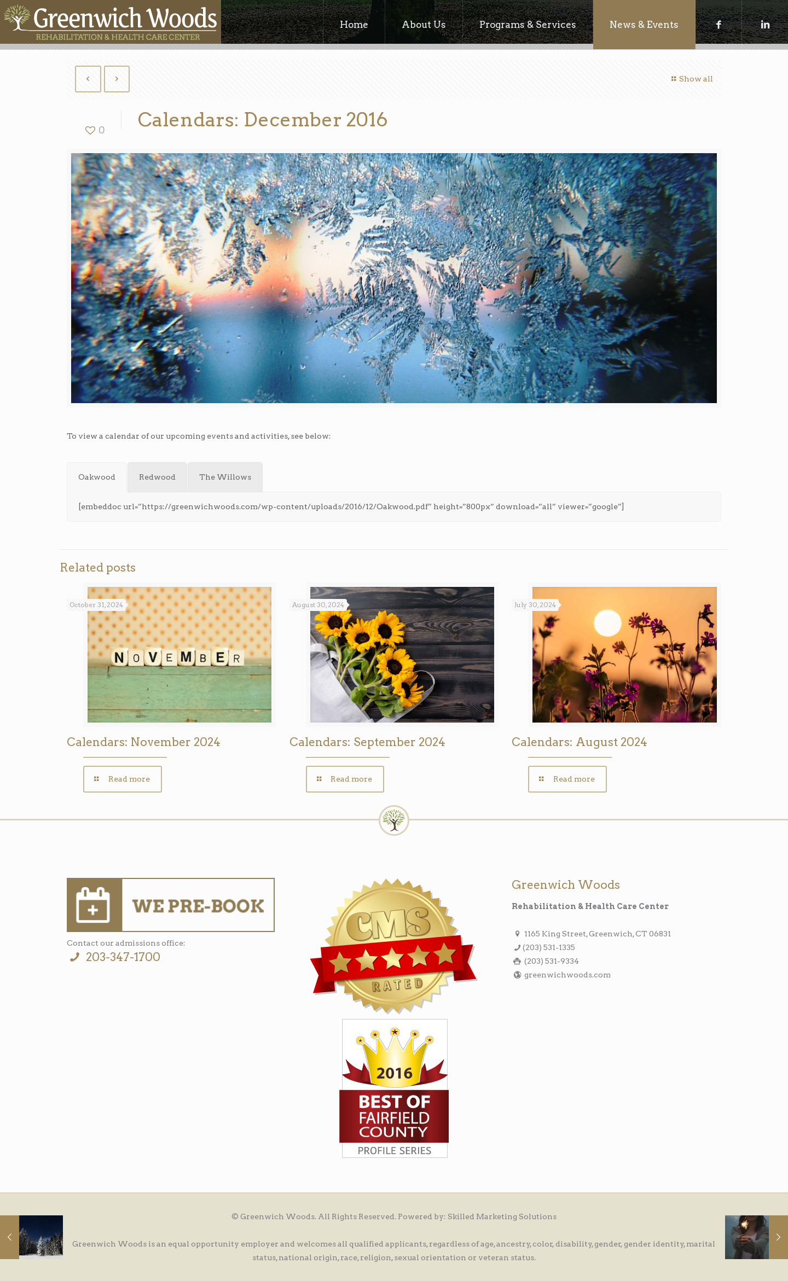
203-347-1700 (113, 957)
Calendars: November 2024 (144, 742)
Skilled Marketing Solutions (502, 1216)
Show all (690, 78)
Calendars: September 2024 (367, 742)
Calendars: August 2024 (579, 742)
